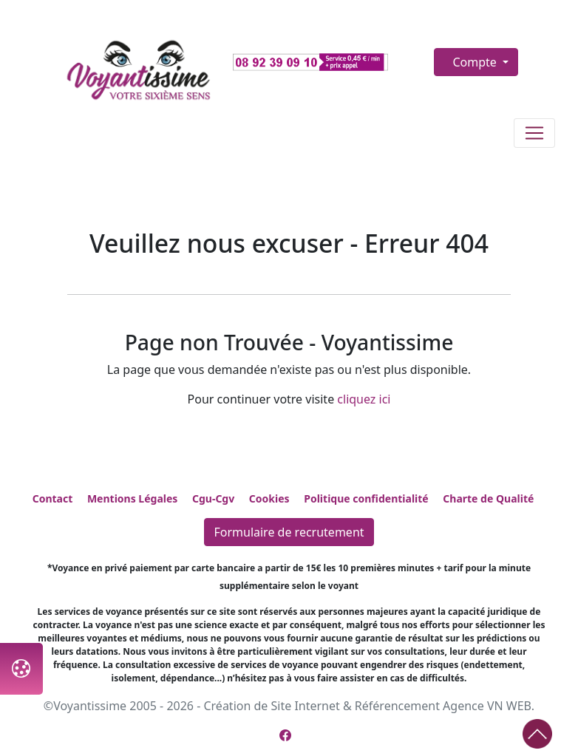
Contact (53, 498)
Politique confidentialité (366, 498)
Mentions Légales (132, 498)
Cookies (269, 498)
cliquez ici (363, 399)
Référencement (397, 706)
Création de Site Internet (271, 706)
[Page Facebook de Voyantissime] (285, 735)
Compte (476, 62)
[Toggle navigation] (534, 133)
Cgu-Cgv (213, 498)
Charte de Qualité (488, 498)
